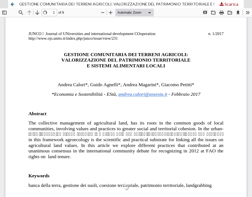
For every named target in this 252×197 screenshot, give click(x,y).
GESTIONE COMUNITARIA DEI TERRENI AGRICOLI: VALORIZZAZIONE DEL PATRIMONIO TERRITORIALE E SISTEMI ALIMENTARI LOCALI (131, 4)
